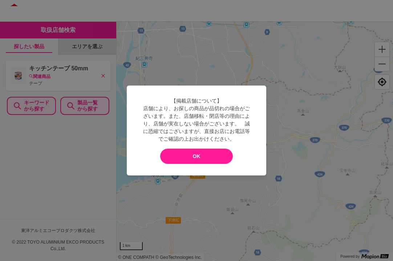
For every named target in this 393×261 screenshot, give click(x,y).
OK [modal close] (196, 156)
